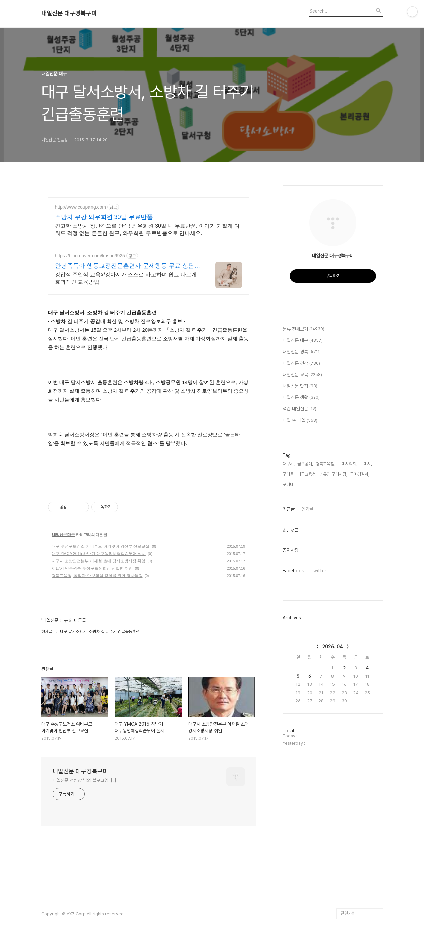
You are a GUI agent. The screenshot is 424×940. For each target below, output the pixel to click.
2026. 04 (332, 647)
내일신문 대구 (63, 534)
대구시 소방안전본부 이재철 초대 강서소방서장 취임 (99, 561)
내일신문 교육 (302, 375)
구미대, (289, 484)
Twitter (318, 570)
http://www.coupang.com (80, 207)
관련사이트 (350, 913)
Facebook (293, 570)
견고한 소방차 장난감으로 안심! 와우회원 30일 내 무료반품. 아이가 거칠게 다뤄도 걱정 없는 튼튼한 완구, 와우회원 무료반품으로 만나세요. (147, 229)
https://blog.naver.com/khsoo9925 (90, 255)
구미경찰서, (359, 474)
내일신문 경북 (302, 352)
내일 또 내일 (300, 420)
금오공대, (305, 463)
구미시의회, (347, 463)
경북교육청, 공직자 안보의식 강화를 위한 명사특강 (97, 575)
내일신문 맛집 (300, 386)
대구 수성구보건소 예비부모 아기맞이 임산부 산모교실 (101, 546)
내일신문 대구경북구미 (69, 13)
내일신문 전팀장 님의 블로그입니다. (85, 780)
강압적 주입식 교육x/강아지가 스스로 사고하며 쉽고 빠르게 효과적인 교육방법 (126, 278)
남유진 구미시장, (333, 474)
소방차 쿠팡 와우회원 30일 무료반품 (104, 217)
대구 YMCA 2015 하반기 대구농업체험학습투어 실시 (99, 553)
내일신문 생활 (301, 397)
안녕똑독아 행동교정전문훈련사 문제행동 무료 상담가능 (127, 266)
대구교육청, (307, 474)
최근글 (289, 509)
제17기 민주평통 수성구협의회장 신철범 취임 (92, 568)
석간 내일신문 (299, 409)
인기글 (307, 509)
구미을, (289, 474)
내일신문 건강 (301, 363)
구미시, (366, 463)
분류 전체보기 (303, 329)
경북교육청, (325, 463)
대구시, (289, 463)
